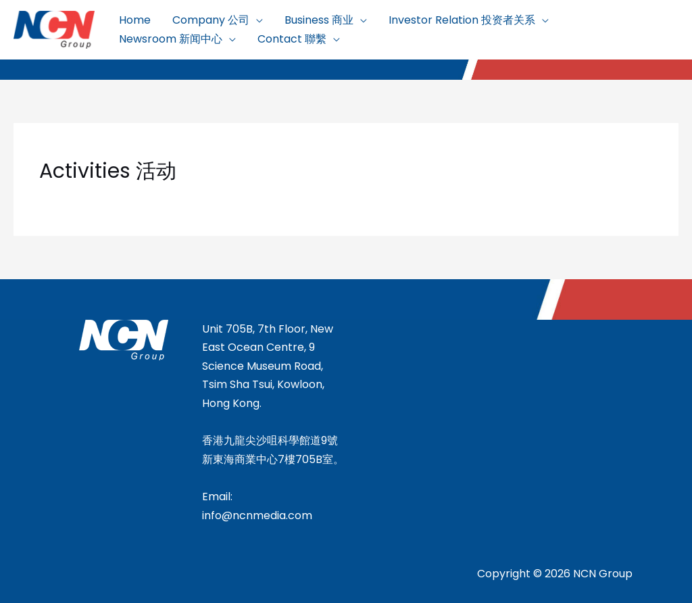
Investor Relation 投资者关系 (462, 20)
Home (135, 20)
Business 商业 (319, 20)
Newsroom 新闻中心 (170, 39)
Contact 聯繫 (291, 39)
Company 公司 (210, 20)
